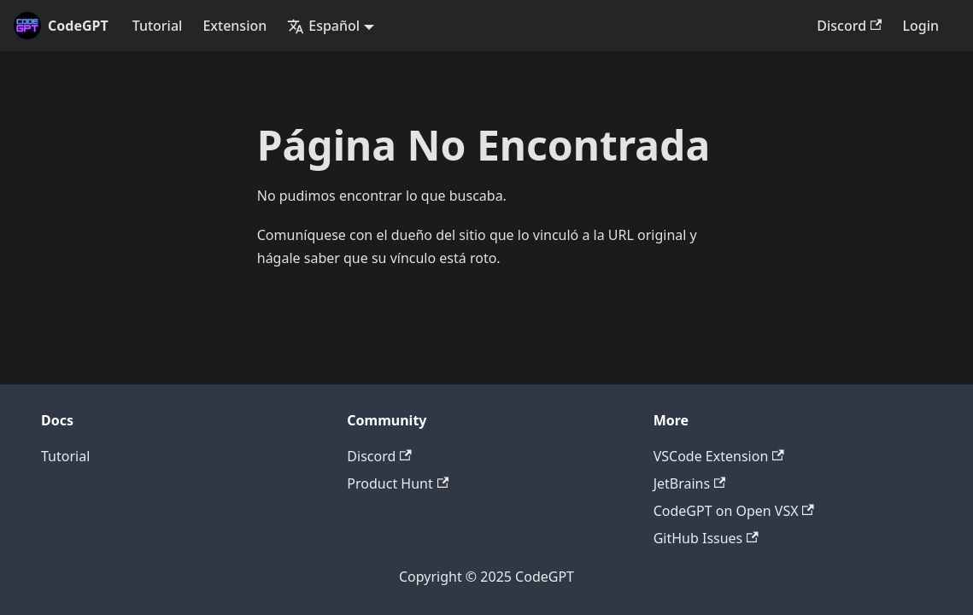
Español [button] (323, 25)
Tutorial (157, 25)
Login (920, 25)
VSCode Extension (719, 456)
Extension (234, 25)
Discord (849, 25)
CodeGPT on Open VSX (734, 510)
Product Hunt (397, 483)
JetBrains (690, 483)
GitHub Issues (706, 538)
